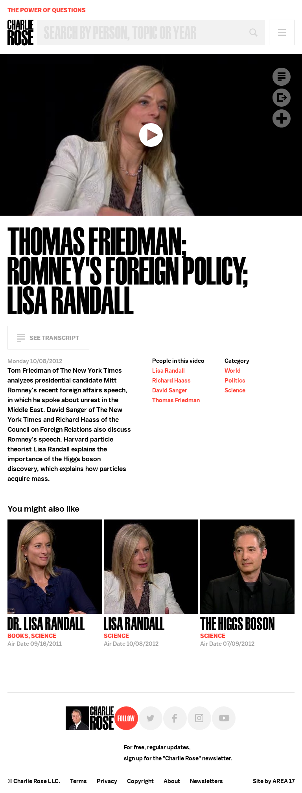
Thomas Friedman (176, 400)
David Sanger (169, 390)
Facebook (175, 718)
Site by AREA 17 (274, 781)
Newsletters (206, 781)
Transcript (282, 77)
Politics (235, 380)
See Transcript (54, 338)
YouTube (224, 718)
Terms (78, 781)
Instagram (199, 718)
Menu (282, 32)
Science (235, 390)
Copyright (140, 781)
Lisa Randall (168, 371)
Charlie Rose (20, 33)
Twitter (150, 718)
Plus (282, 118)
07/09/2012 (237, 631)
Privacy (107, 781)
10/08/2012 (134, 631)
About (172, 781)
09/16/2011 (46, 631)
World (233, 371)
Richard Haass (171, 380)
